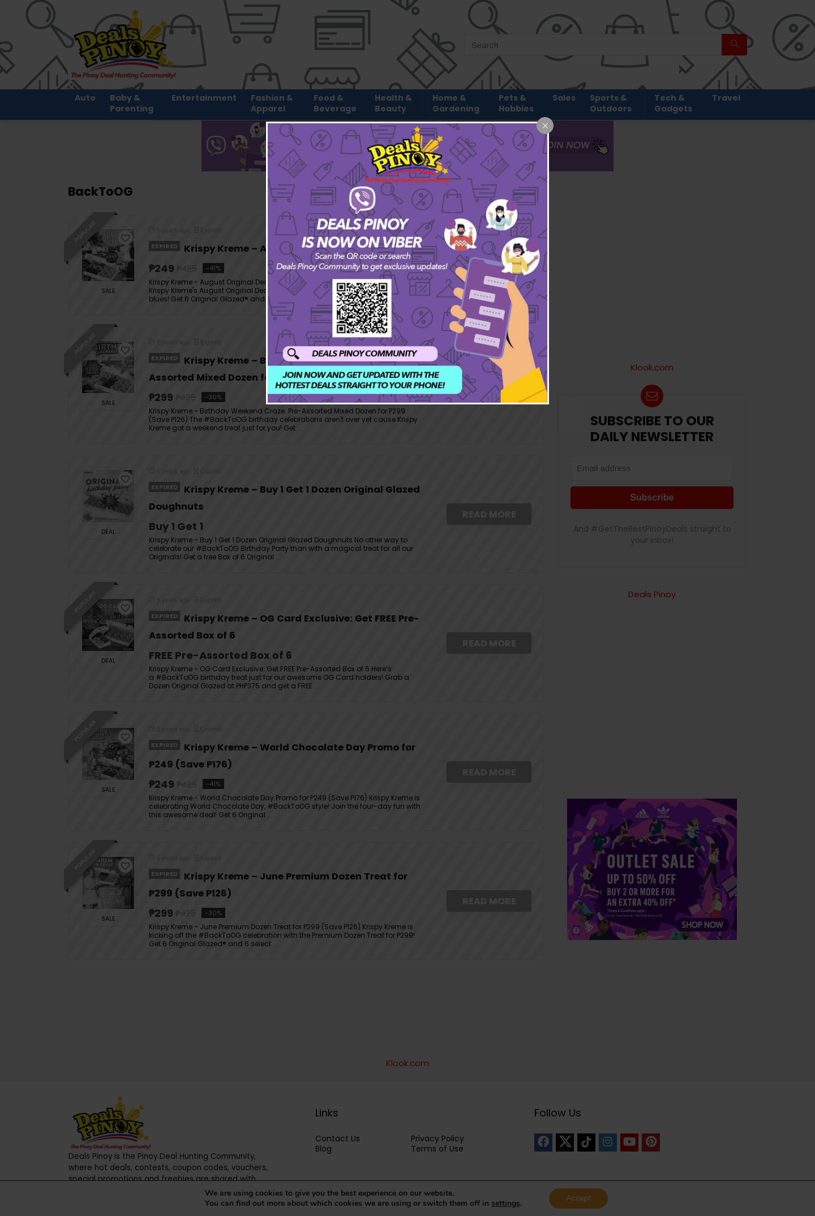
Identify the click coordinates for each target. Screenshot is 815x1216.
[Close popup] (545, 125)
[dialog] (407, 263)
